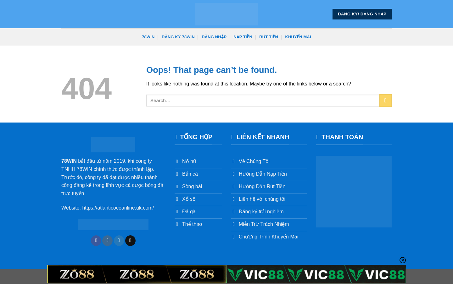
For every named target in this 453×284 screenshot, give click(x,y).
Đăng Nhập (214, 37)
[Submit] (385, 100)
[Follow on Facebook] (96, 240)
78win (148, 37)
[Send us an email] (130, 240)
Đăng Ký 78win (178, 37)
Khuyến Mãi (298, 37)
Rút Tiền (268, 37)
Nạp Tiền (243, 37)
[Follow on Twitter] (119, 240)
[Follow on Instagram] (107, 240)
